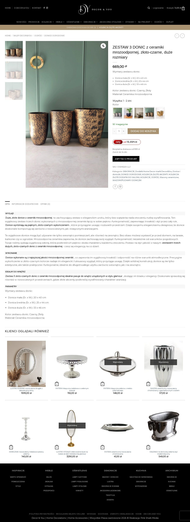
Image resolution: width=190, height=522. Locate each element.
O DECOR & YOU (21, 8)
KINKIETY (79, 490)
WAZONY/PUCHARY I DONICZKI (127, 180)
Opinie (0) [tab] (45, 204)
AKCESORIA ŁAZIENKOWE (110, 490)
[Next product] (177, 35)
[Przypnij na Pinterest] (120, 186)
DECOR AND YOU (152, 514)
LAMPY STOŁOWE (80, 486)
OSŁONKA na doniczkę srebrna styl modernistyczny (163, 453)
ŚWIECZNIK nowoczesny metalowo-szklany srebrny (26, 453)
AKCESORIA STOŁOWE (112, 21)
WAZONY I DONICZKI (110, 477)
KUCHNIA (171, 481)
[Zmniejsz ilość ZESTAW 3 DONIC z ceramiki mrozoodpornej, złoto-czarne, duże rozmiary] (114, 131)
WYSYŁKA (91, 514)
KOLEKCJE (48, 21)
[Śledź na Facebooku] (44, 8)
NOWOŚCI (21, 22)
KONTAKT (36, 8)
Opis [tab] (7, 204)
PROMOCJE (34, 22)
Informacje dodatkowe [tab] (25, 204)
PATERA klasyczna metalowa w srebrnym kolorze (72, 389)
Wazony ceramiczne (169, 177)
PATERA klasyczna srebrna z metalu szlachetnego (118, 389)
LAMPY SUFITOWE (79, 477)
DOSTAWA (103, 514)
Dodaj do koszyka (143, 131)
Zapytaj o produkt (126, 159)
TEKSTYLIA (110, 495)
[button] (158, 8)
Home (8, 36)
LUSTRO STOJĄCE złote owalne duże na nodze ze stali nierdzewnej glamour (72, 453)
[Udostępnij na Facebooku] (115, 186)
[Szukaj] (149, 8)
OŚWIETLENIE (74, 21)
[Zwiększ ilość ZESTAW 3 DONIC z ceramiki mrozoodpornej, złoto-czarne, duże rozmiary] (123, 131)
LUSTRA (110, 481)
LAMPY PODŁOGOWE (79, 481)
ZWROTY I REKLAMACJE (122, 514)
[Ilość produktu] (119, 131)
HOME (8, 8)
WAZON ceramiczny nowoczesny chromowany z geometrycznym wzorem (164, 389)
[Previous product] (182, 35)
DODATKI (110, 500)
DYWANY (131, 21)
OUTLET (170, 22)
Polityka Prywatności (41, 514)
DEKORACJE (91, 21)
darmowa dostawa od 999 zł (81, 27)
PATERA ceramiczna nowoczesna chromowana (117, 453)
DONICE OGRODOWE (54, 36)
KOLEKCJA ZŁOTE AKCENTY (155, 174)
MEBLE (60, 21)
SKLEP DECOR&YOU (22, 36)
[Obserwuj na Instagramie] (47, 8)
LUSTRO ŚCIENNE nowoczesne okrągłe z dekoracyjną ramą (26, 389)
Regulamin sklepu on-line (70, 514)
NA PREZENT (145, 21)
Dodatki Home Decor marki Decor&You (153, 171)
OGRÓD (159, 21)
